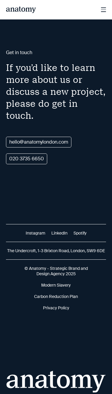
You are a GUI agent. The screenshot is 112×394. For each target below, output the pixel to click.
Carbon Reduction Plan (56, 296)
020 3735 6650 (26, 159)
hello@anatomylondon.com (38, 142)
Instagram (35, 233)
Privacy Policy (56, 308)
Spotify (80, 233)
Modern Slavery (56, 285)
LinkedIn (59, 233)
